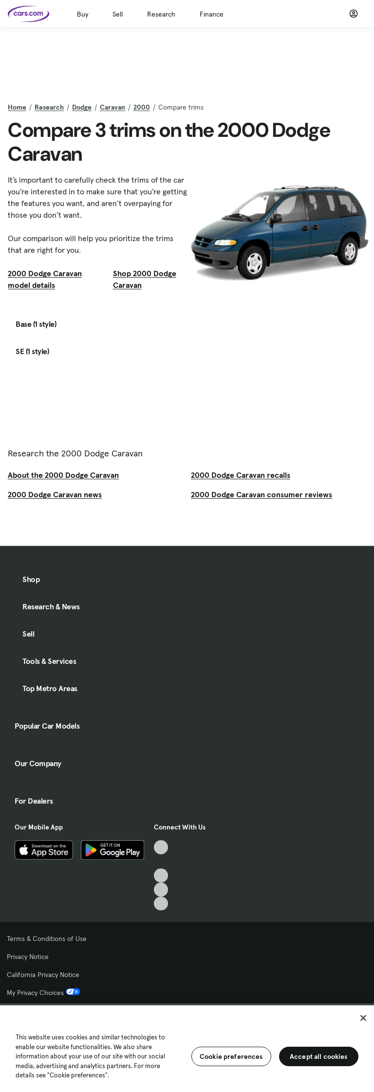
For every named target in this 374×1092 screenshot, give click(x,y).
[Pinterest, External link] (161, 904)
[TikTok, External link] (161, 847)
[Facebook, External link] (161, 861)
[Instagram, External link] (161, 890)
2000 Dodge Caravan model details (45, 279)
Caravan (112, 107)
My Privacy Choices (43, 992)
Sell (117, 14)
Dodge (82, 107)
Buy (82, 14)
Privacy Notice (28, 956)
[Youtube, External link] (161, 875)
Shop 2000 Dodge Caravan (144, 279)
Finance (212, 14)
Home (17, 107)
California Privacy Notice (43, 974)
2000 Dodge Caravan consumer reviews (261, 494)
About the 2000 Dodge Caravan (63, 475)
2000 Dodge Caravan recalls (240, 475)
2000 (141, 107)
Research (161, 14)
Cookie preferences (231, 1056)
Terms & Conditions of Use (47, 938)
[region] (187, 1047)
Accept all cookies (319, 1056)
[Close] (363, 1018)
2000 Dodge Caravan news (55, 494)
